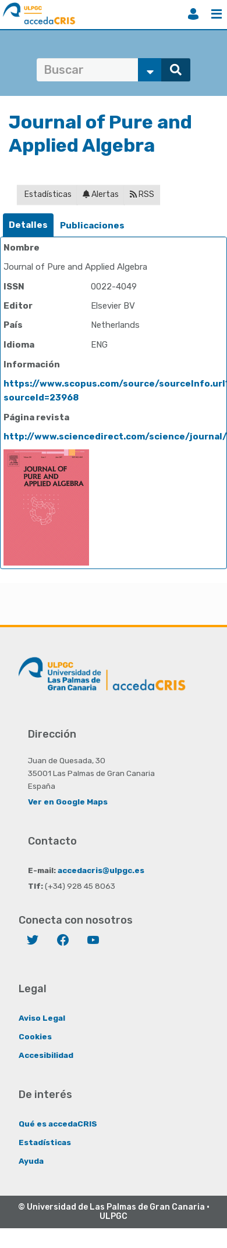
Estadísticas (47, 194)
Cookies (35, 1036)
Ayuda (31, 1160)
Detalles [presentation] (28, 225)
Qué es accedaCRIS (58, 1123)
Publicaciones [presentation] (92, 225)
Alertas (101, 194)
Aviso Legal (42, 1017)
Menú (217, 14)
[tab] (28, 225)
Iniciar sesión (193, 14)
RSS (142, 194)
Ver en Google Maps (68, 801)
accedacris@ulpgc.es (101, 870)
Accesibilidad (46, 1055)
